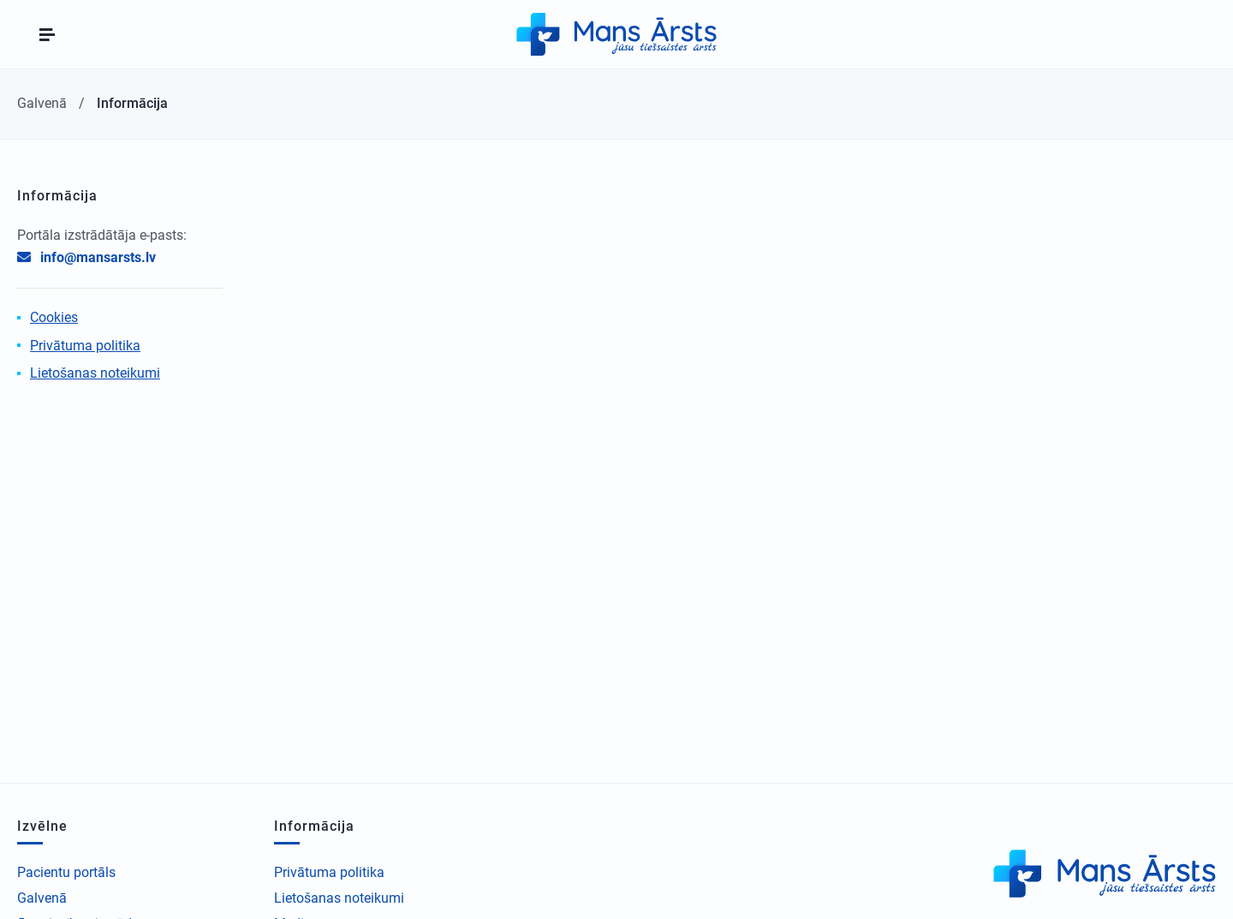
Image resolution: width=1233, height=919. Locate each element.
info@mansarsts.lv (98, 257)
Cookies (54, 317)
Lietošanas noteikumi (95, 373)
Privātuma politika (85, 345)
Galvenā (42, 898)
